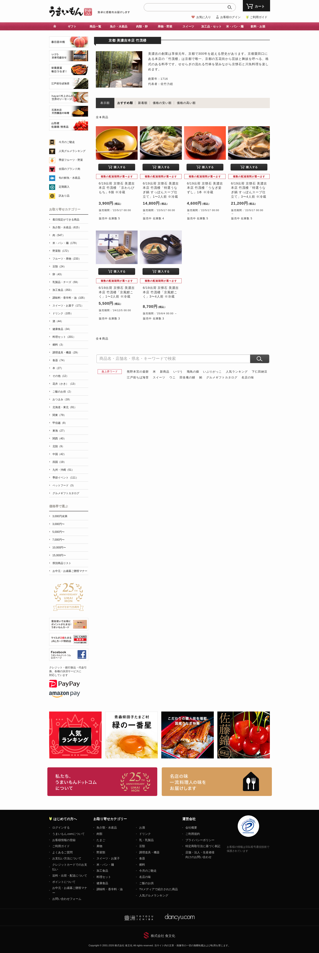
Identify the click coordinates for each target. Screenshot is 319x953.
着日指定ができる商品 (65, 219)
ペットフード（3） (64, 485)
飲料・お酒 (258, 26)
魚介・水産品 (118, 26)
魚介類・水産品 (107, 827)
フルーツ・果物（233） (66, 258)
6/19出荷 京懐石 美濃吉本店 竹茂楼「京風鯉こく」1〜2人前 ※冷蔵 (117, 292)
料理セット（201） (64, 336)
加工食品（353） (62, 290)
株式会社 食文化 (163, 936)
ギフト (72, 26)
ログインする (61, 827)
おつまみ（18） (61, 399)
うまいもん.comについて (68, 833)
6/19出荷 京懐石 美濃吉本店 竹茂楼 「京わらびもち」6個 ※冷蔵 (117, 188)
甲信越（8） (59, 422)
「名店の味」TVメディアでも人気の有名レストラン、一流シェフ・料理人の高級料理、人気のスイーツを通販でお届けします (217, 781)
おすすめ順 (125, 103)
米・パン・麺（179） (65, 243)
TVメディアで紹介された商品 (158, 889)
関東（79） (59, 415)
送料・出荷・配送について (69, 875)
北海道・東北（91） (64, 407)
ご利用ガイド (258, 17)
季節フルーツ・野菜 (71, 160)
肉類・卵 (142, 26)
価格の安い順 (162, 103)
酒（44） (57, 321)
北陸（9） (58, 446)
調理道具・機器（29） (66, 352)
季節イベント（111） (65, 477)
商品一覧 (95, 26)
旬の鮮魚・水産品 (69, 177)
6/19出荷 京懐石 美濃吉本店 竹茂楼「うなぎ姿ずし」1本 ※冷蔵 (205, 188)
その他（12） (60, 376)
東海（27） (59, 430)
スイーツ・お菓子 (108, 858)
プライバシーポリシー (199, 840)
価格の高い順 (186, 103)
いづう (178, 371)
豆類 (142, 846)
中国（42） (59, 454)
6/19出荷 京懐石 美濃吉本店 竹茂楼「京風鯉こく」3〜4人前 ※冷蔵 (161, 292)
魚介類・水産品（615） (66, 227)
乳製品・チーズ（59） (66, 282)
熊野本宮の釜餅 (138, 371)
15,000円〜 (59, 555)
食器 (142, 858)
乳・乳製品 (146, 840)
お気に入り (203, 17)
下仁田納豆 (259, 371)
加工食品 (102, 870)
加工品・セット (211, 26)
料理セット (104, 877)
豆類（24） (59, 266)
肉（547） (58, 235)
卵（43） (57, 274)
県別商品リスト (61, 563)
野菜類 (101, 852)
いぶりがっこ (212, 371)
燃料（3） (58, 344)
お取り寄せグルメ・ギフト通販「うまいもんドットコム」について (102, 781)
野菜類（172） (61, 250)
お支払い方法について (66, 858)
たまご (101, 840)
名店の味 (247, 377)
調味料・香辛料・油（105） (69, 297)
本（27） (57, 368)
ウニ (172, 377)
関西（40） (59, 438)
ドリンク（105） (62, 313)
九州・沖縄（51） (63, 469)
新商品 (164, 371)
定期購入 (64, 186)
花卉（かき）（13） (64, 383)
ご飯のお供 (146, 883)
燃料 (142, 864)
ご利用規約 (192, 833)
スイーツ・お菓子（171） (68, 305)
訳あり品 (64, 195)
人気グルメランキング (72, 151)
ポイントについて (64, 882)
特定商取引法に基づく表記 (202, 846)
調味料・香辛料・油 (110, 889)
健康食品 (102, 883)
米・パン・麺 (234, 26)
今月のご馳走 (67, 142)
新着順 (142, 103)
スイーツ (188, 26)
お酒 (142, 827)
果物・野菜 (165, 26)
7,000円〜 (58, 539)
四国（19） (59, 462)
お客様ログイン (230, 17)
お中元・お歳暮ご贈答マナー (69, 571)
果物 (99, 846)
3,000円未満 (59, 516)
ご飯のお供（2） (62, 391)
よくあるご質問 (62, 852)
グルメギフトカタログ (221, 377)
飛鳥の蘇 (193, 371)
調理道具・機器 (149, 852)
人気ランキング (237, 371)
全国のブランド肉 (69, 168)
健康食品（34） (61, 329)
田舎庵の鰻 (187, 377)
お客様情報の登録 (64, 840)
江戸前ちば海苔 (138, 377)
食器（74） (59, 360)
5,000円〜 (58, 531)
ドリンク (145, 833)
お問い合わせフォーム (66, 899)
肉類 (99, 833)
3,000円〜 (58, 524)
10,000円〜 (59, 547)
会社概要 (191, 827)
